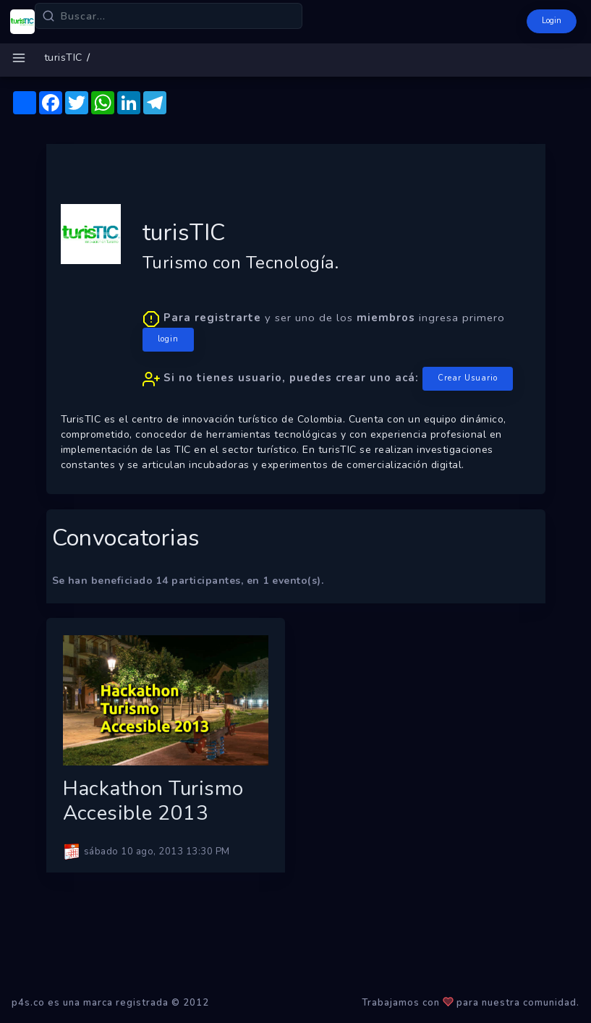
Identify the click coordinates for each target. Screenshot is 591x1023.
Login (551, 20)
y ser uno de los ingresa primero (328, 350)
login (168, 339)
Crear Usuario (468, 378)
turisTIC (63, 57)
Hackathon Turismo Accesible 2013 (154, 801)
